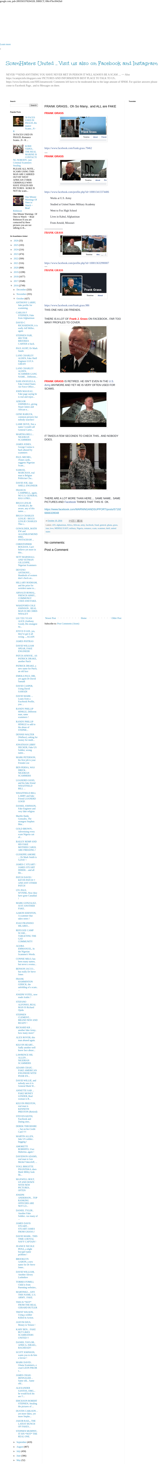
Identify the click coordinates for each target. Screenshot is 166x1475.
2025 (16, 245)
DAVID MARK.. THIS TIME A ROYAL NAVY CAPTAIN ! (27, 1239)
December (22, 289)
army (83, 525)
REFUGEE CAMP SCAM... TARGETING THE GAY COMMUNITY (26, 936)
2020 (16, 267)
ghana (109, 525)
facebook (90, 525)
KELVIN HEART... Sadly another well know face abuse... (25, 1048)
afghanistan (61, 525)
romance (87, 528)
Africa (69, 525)
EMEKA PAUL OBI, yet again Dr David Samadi (26, 679)
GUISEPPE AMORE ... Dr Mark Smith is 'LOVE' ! (26, 857)
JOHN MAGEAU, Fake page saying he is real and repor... (26, 394)
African (76, 525)
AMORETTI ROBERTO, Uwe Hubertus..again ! (25, 1149)
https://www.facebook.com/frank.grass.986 (66, 305)
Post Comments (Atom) (68, 623)
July (19, 1451)
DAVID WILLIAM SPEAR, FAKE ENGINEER (25, 648)
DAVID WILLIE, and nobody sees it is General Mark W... (26, 1083)
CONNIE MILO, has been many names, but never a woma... (26, 962)
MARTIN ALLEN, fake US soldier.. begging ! (25, 1139)
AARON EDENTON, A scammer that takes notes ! (26, 916)
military (72, 528)
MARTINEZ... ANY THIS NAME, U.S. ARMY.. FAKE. (26, 1295)
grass (115, 525)
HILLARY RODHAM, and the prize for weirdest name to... (26, 585)
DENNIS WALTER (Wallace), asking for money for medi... (27, 737)
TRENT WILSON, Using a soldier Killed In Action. (25, 1315)
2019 (16, 272)
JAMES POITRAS (24, 641)
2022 (16, 258)
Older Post (116, 618)
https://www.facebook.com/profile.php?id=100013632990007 (76, 263)
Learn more (5, 44)
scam (94, 528)
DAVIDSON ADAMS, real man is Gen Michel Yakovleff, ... (26, 1159)
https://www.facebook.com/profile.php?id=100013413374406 (76, 191)
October (21, 298)
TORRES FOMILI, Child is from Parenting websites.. (26, 1285)
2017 (16, 281)
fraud (97, 525)
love (52, 528)
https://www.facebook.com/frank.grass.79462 (68, 148)
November (22, 294)
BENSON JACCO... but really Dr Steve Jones (26, 971)
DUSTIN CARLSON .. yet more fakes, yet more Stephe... (27, 1414)
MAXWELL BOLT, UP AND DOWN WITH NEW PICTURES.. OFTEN (25, 1185)
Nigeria (80, 528)
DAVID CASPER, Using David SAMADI (24, 689)
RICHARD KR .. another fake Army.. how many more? (26, 1030)
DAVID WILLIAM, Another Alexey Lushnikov (25, 1275)
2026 (16, 240)
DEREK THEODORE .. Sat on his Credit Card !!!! (26, 1129)
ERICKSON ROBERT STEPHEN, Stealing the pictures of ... (26, 1404)
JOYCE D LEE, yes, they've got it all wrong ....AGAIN (25, 634)
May (19, 1460)
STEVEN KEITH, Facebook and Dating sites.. (24, 1119)
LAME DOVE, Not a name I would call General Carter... (26, 427)
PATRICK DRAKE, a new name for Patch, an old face (26, 669)
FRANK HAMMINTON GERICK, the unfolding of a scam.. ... (27, 984)
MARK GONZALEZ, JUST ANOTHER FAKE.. (26, 906)
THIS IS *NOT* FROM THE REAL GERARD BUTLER (26, 1305)
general (103, 525)
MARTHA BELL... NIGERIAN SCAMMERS (25, 437)
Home (84, 618)
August (20, 1447)
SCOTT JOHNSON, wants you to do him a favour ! (26, 1355)
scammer (101, 528)
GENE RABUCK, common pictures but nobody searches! (27, 417)
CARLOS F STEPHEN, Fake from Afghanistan (25, 315)
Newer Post (50, 618)
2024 (16, 249)
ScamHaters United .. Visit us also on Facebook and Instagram (82, 63)
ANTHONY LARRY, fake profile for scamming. (26, 305)
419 (53, 525)
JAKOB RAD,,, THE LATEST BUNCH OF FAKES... (26, 1424)
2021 (16, 263)
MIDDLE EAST (61, 528)
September (22, 1442)
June (19, 1455)
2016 (16, 285)
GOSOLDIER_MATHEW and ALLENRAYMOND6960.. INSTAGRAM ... (27, 534)
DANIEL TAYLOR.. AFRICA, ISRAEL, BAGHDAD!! (26, 1345)
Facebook (70, 502)
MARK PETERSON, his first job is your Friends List (26, 760)
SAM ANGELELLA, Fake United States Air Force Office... (26, 384)
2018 (16, 276)
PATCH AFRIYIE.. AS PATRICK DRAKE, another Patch (26, 658)
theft (108, 528)
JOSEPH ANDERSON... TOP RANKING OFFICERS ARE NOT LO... (26, 1200)
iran (47, 528)
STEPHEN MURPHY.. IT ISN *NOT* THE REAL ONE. (27, 1434)
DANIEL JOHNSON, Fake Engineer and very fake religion (26, 809)
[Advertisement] (83, 23)
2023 (16, 254)
